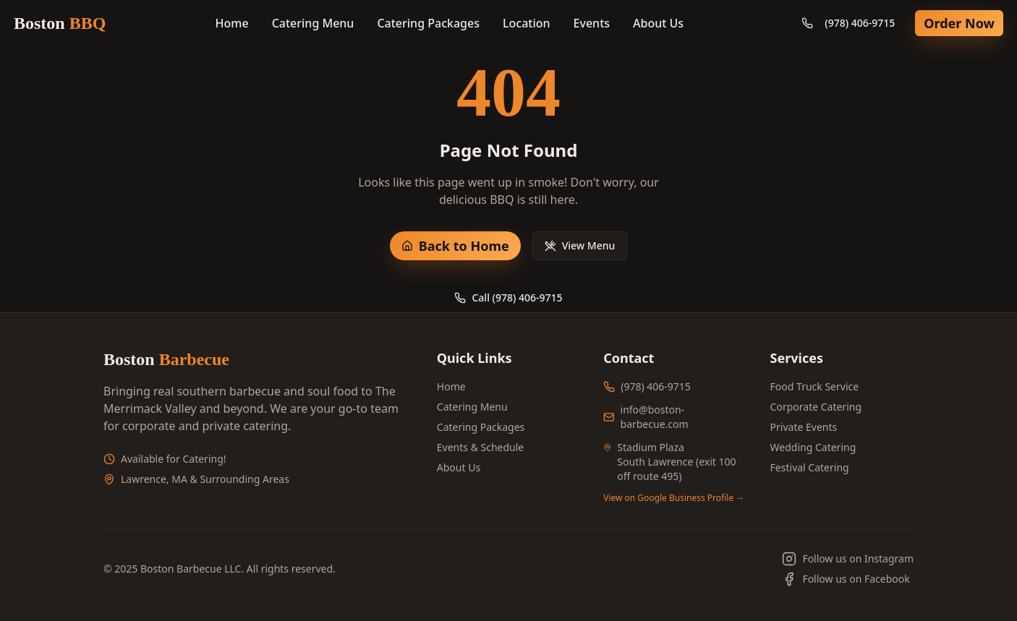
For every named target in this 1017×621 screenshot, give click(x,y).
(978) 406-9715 (848, 23)
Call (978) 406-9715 (508, 297)
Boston (60, 23)
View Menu (580, 245)
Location (526, 23)
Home (232, 23)
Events (592, 23)
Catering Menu (313, 23)
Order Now (959, 23)
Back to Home (455, 245)
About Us (658, 23)
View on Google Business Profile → (673, 498)
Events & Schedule (480, 447)
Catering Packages (428, 23)
